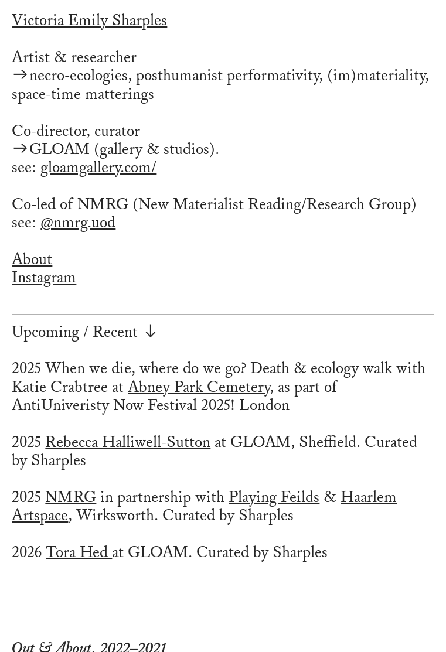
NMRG (70, 497)
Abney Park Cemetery (199, 387)
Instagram (44, 278)
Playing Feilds (274, 497)
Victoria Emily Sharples (89, 20)
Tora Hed (79, 552)
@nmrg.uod (77, 223)
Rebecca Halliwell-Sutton (127, 442)
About (32, 259)
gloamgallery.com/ (98, 167)
